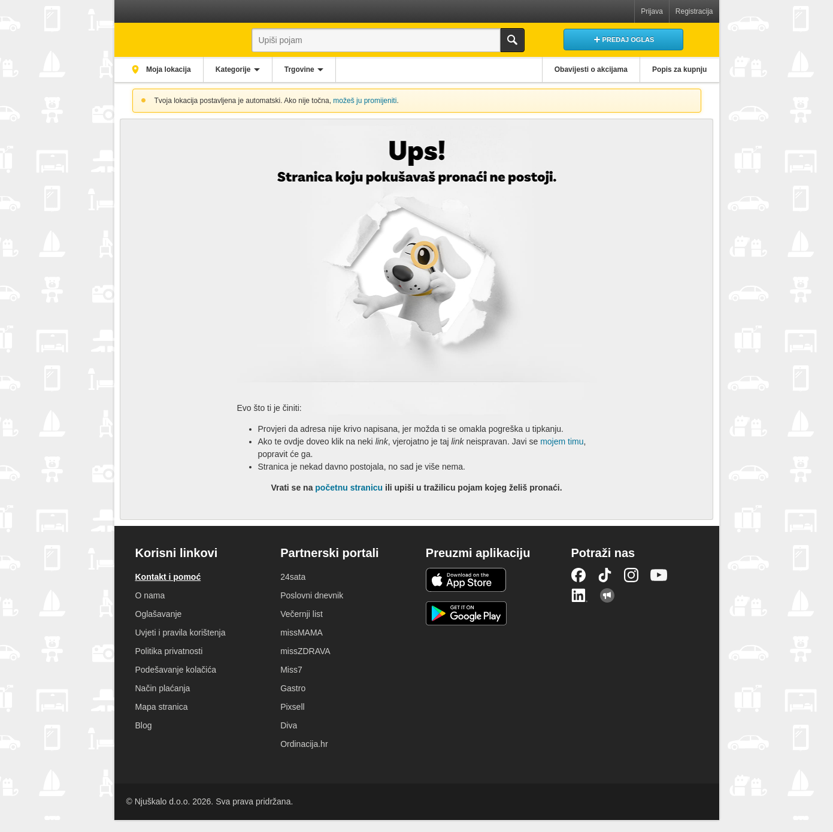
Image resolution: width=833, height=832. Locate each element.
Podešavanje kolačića (175, 669)
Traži (513, 40)
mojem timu (561, 441)
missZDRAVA (305, 651)
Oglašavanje (158, 614)
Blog (143, 725)
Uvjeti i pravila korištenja (180, 632)
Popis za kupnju (679, 69)
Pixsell (292, 707)
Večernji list (301, 614)
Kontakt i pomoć (168, 577)
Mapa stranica (161, 707)
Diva (288, 725)
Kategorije (235, 69)
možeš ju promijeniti (364, 100)
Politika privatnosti (169, 651)
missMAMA (301, 632)
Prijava (652, 11)
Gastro (292, 688)
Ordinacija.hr (304, 744)
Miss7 (291, 669)
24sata (292, 577)
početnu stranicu (349, 487)
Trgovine (302, 69)
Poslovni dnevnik (311, 595)
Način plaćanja (162, 688)
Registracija (694, 11)
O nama (150, 595)
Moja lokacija (168, 69)
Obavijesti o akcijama (589, 69)
